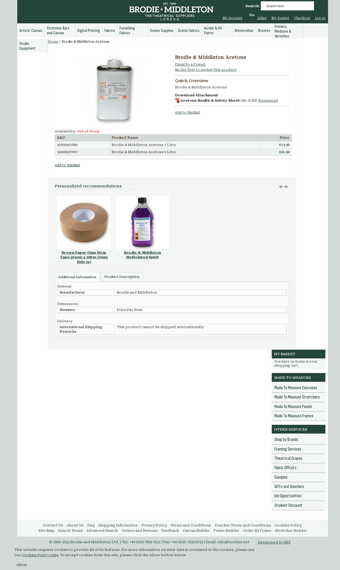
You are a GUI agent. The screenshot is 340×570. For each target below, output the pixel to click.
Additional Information (77, 277)
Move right (281, 187)
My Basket (280, 18)
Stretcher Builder (291, 531)
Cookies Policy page (40, 555)
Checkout (302, 18)
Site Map (46, 531)
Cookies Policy (288, 525)
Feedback (170, 531)
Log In (320, 18)
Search (252, 6)
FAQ (91, 525)
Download (268, 100)
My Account (233, 18)
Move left (286, 187)
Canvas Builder (196, 531)
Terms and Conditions (191, 525)
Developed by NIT (274, 542)
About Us (75, 525)
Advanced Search (102, 531)
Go (252, 15)
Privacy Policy (154, 525)
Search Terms (70, 531)
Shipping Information (118, 525)
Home (53, 42)
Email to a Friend (190, 64)
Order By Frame (257, 531)
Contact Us (53, 525)
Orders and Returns (140, 531)
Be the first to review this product (206, 70)
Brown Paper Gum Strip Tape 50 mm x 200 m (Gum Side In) (84, 257)
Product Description (121, 277)
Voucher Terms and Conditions (243, 525)
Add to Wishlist (187, 112)
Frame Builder (226, 531)
